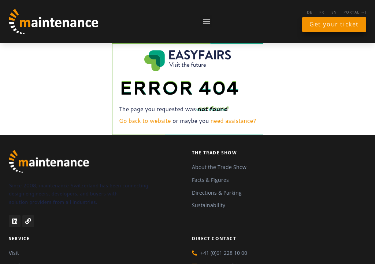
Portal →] (355, 12)
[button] (206, 21)
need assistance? (233, 120)
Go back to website (145, 120)
